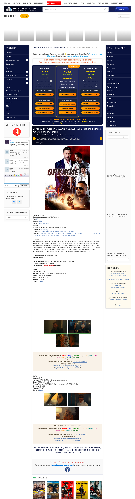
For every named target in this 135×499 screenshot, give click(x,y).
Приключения (112, 87)
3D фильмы (10, 64)
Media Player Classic (118, 287)
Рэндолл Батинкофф (68, 235)
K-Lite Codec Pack (118, 294)
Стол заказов (103, 3)
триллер (46, 223)
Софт (7, 114)
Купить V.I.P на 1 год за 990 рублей (67, 368)
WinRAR (118, 306)
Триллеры (110, 64)
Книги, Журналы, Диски (14, 91)
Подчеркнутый (10, 175)
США (40, 221)
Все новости (39, 3)
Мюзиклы (110, 114)
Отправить (24, 185)
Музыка (8, 87)
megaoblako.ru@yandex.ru (59, 123)
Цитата (25, 175)
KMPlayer (118, 285)
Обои (7, 106)
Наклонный (7, 175)
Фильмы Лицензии (12, 60)
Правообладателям (118, 3)
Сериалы (9, 79)
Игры (7, 83)
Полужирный (5, 175)
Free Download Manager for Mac (118, 279)
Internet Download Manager (118, 275)
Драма (109, 60)
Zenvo (11, 160)
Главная (7, 3)
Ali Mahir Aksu (54, 231)
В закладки (38, 143)
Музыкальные (112, 125)
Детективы (111, 91)
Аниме (8, 68)
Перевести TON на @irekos (44, 112)
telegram (84, 121)
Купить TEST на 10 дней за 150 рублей (67, 366)
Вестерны (110, 110)
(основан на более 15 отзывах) (77, 56)
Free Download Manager (118, 273)
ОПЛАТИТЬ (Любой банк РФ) (45, 104)
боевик (40, 223)
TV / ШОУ (9, 102)
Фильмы (9, 72)
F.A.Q (82, 3)
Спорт (8, 110)
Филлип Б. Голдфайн (67, 231)
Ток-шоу (110, 117)
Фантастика (111, 68)
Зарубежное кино (42, 138)
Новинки (66, 138)
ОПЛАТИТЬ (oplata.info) (44, 94)
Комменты (27, 3)
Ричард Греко (96, 233)
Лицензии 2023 (75, 138)
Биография (111, 106)
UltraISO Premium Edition (118, 300)
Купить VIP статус (53, 3)
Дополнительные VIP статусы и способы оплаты (67, 119)
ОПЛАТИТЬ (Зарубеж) (45, 108)
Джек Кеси (80, 233)
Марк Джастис (51, 235)
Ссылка (16, 175)
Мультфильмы (11, 76)
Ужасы (109, 72)
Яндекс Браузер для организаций (62, 465)
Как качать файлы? (71, 3)
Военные (110, 98)
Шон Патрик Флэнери (68, 233)
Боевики (110, 56)
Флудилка (91, 3)
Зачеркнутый (12, 175)
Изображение (19, 175)
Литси (58, 235)
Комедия (110, 53)
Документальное (12, 95)
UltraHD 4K (10, 56)
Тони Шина (44, 229)
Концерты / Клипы (12, 98)
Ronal (11, 150)
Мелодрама (111, 76)
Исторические (112, 102)
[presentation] (120, 16)
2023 (38, 219)
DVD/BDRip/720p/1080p (55, 138)
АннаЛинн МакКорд (54, 233)
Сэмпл (41, 390)
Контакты (16, 3)
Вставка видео (21, 175)
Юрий (11, 141)
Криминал (110, 95)
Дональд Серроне (39, 235)
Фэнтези (110, 79)
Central (39, 135)
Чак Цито (88, 233)
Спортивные (111, 121)
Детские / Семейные (114, 83)
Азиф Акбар (45, 231)
